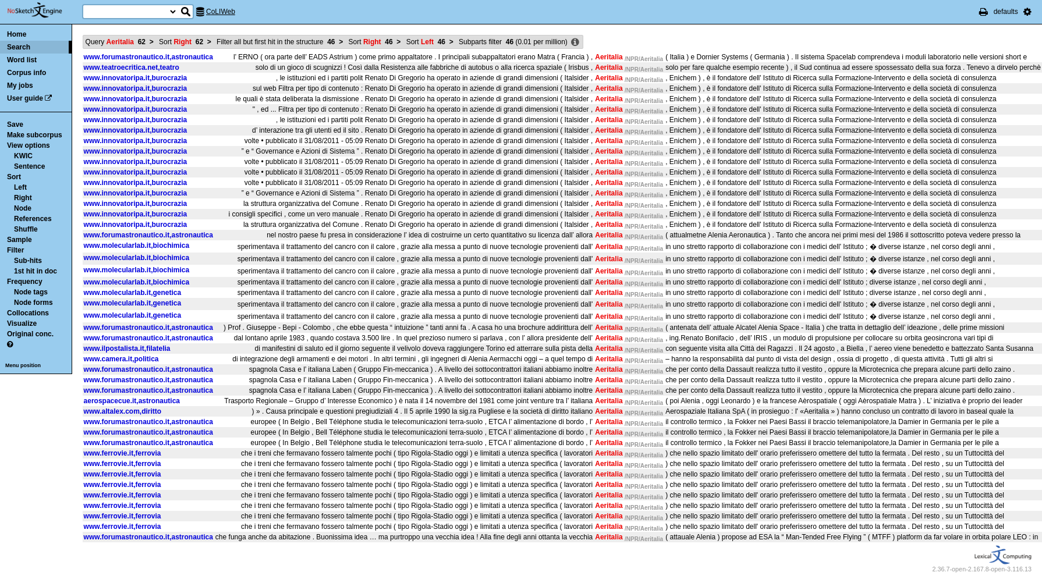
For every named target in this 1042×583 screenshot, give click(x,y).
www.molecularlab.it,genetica (133, 293)
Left (20, 187)
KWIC (23, 156)
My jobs (20, 85)
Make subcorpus (34, 135)
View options (28, 145)
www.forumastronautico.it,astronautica (148, 57)
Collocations (28, 313)
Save (15, 124)
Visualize (22, 323)
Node (22, 208)
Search (18, 47)
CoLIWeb (220, 12)
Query (116, 42)
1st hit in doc (35, 271)
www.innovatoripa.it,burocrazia (135, 78)
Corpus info (26, 73)
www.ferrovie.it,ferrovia (122, 453)
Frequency (24, 282)
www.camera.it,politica (121, 359)
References (33, 219)
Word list (22, 60)
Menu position (23, 365)
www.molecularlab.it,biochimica (137, 245)
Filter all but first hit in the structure (276, 42)
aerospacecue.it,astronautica (132, 401)
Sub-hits (28, 261)
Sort (14, 177)
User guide (25, 98)
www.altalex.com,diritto (123, 411)
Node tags (31, 292)
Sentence (29, 166)
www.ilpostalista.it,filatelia (127, 348)
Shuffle (26, 229)
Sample (19, 240)
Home (16, 34)
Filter (15, 250)
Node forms (33, 302)
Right (23, 198)
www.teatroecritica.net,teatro (131, 67)
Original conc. (30, 334)
